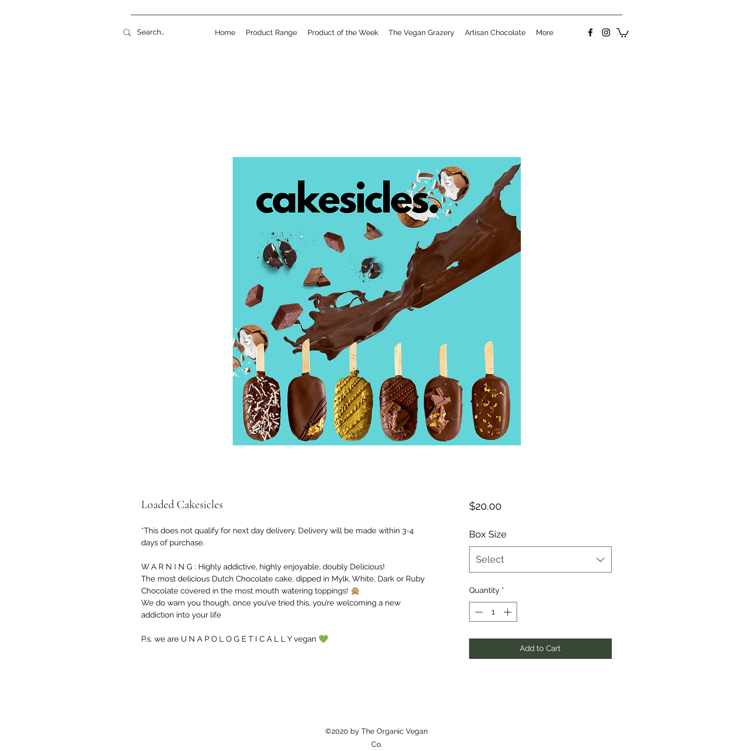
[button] (623, 32)
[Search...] (150, 32)
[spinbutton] (492, 612)
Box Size (488, 534)
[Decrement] (478, 612)
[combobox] (540, 559)
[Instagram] (606, 32)
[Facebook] (590, 32)
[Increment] (508, 612)
